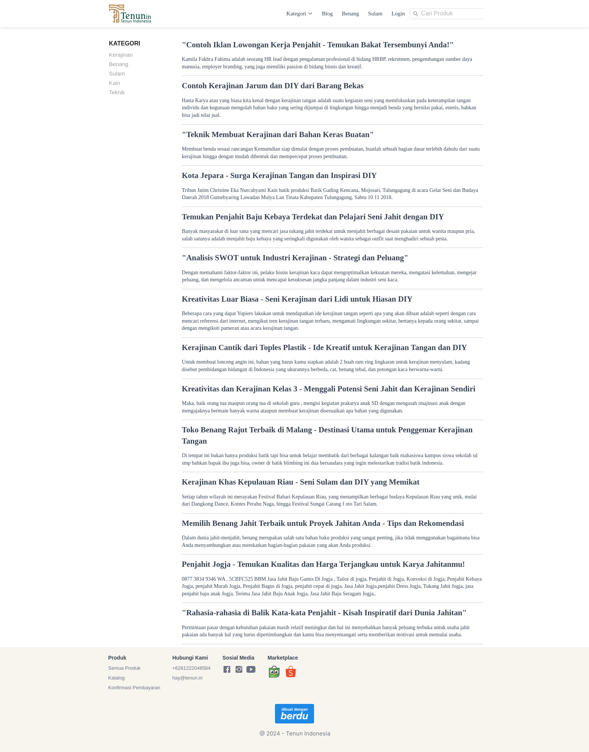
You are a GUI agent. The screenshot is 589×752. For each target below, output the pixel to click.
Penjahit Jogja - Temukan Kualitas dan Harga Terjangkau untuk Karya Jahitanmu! (323, 564)
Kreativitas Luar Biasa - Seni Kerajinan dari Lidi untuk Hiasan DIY (297, 299)
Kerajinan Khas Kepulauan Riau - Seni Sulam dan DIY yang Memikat (301, 481)
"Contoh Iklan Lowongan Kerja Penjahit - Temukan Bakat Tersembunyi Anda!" (318, 44)
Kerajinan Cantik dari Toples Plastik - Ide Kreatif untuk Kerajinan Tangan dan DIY (324, 347)
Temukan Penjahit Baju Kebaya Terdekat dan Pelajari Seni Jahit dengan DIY (313, 216)
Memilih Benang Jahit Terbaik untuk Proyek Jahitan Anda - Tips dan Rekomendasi (323, 523)
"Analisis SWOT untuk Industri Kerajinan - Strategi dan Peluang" (295, 257)
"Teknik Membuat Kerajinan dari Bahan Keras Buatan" (278, 134)
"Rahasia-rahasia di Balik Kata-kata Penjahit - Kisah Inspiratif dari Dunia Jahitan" (324, 612)
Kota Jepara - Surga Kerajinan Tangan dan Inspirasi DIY (279, 175)
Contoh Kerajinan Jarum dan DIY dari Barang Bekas (273, 85)
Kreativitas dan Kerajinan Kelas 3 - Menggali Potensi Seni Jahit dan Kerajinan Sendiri (328, 388)
